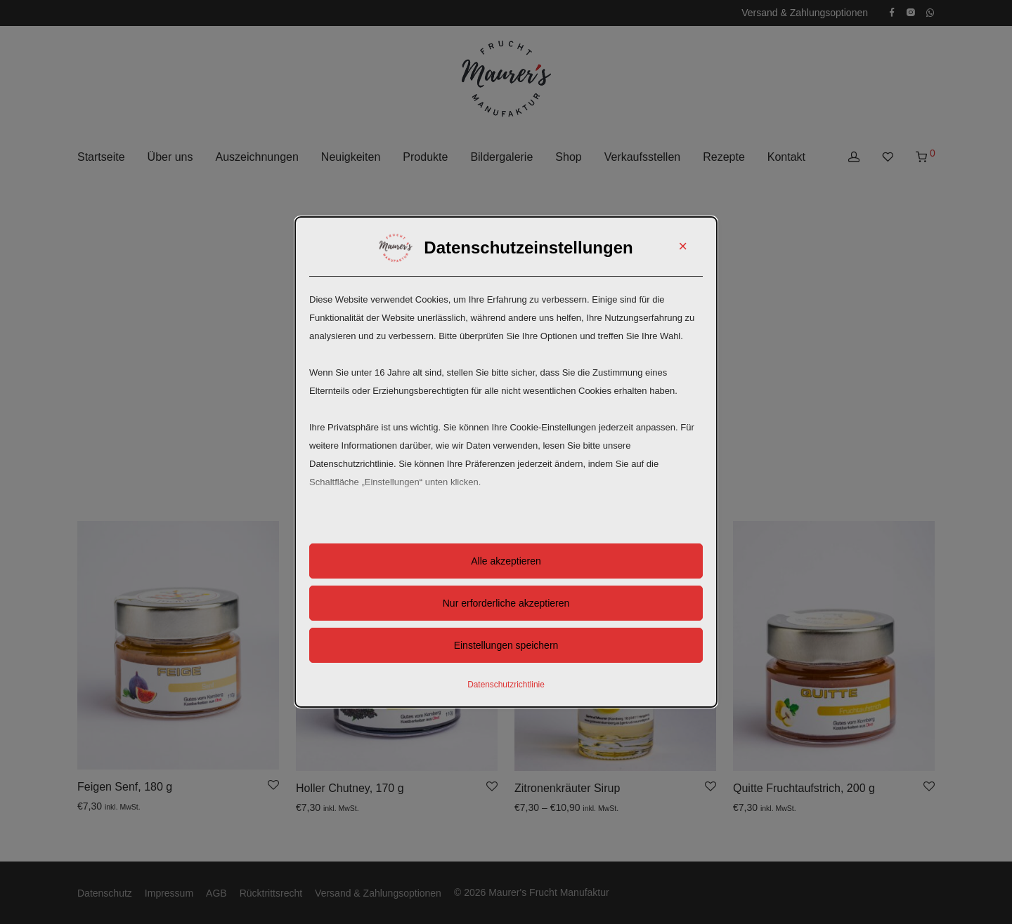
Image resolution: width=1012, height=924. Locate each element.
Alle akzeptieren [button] (506, 561)
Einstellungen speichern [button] (506, 645)
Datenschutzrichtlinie (506, 684)
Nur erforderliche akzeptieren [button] (506, 603)
